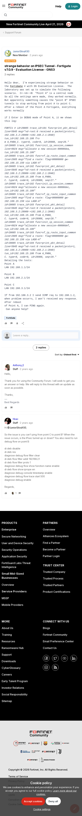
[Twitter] (55, 658)
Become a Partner (54, 549)
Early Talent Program (15, 681)
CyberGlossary (11, 668)
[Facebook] (46, 658)
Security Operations (14, 549)
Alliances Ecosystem (56, 536)
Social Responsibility (15, 694)
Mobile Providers (12, 604)
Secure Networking (14, 536)
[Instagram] (46, 667)
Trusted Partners (53, 585)
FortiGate (16, 86)
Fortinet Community (55, 634)
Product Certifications (56, 591)
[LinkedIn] (73, 658)
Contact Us (49, 648)
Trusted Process (53, 578)
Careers (7, 674)
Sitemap (7, 701)
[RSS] (55, 667)
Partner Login (51, 556)
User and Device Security (18, 543)
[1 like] (14, 493)
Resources (8, 641)
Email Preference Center (58, 641)
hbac (15, 419)
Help (58, 6)
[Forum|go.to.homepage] (17, 6)
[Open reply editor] (41, 335)
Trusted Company (54, 571)
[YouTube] (64, 658)
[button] (4, 6)
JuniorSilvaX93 (21, 51)
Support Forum (13, 32)
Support (7, 654)
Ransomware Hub (13, 648)
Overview (8, 584)
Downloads (9, 661)
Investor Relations (13, 687)
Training (7, 634)
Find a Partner (51, 542)
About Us (7, 628)
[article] (41, 386)
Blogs (46, 628)
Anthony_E (18, 365)
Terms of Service (18, 776)
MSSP (5, 598)
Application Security (14, 556)
